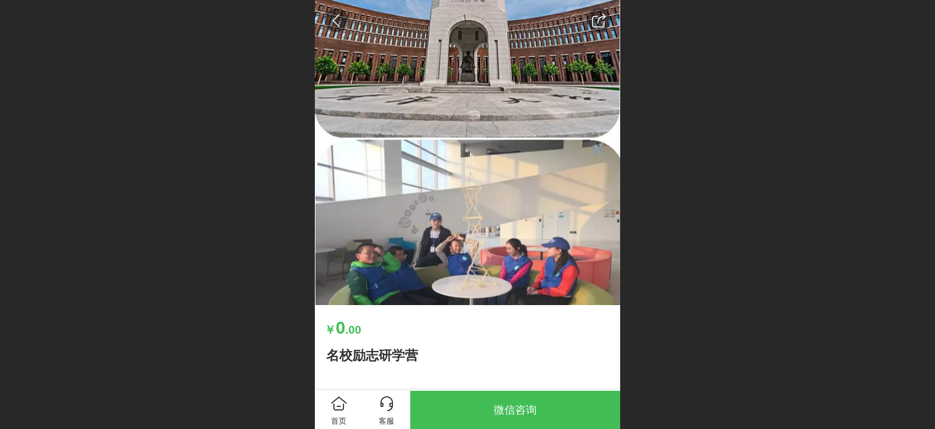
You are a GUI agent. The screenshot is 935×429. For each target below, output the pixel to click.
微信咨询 (515, 410)
